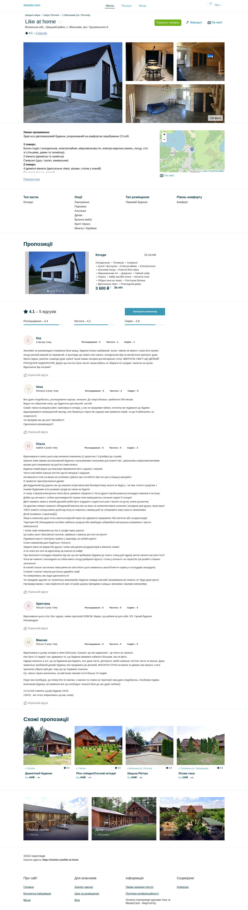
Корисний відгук (35, 375)
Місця (142, 5)
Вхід (77, 900)
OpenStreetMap (217, 171)
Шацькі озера (32, 15)
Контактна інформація (37, 893)
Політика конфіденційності (142, 893)
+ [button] (164, 134)
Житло (110, 5)
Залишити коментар (145, 311)
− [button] (164, 139)
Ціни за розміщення (87, 893)
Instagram (183, 887)
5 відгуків (41, 33)
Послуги (126, 5)
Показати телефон (167, 22)
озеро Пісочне (51, 15)
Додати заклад (84, 887)
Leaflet (204, 171)
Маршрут (193, 23)
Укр (217, 5)
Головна (28, 887)
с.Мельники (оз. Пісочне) (76, 15)
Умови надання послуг (140, 887)
